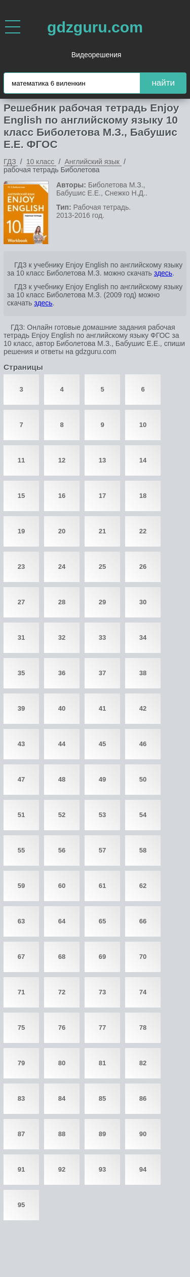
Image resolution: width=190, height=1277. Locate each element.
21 (102, 531)
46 (142, 744)
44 (61, 744)
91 (21, 1169)
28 (61, 602)
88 (61, 1134)
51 (21, 815)
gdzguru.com (95, 27)
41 (102, 708)
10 (142, 425)
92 (61, 1169)
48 (61, 779)
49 (102, 779)
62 (142, 885)
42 (142, 708)
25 (102, 566)
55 (21, 850)
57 (102, 850)
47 (21, 779)
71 (21, 992)
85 (102, 1098)
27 (21, 602)
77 (102, 1027)
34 (142, 637)
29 (102, 602)
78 (142, 1027)
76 (61, 1027)
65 (102, 921)
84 (61, 1098)
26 (142, 566)
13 (102, 460)
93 (102, 1169)
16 (61, 495)
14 (142, 460)
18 (142, 495)
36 (61, 673)
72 (61, 992)
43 (21, 744)
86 (142, 1098)
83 (21, 1098)
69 (102, 956)
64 (61, 921)
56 (61, 850)
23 (21, 566)
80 (61, 1063)
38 (142, 673)
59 (21, 885)
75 (21, 1027)
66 (142, 921)
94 (142, 1169)
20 (61, 531)
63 (21, 921)
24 (61, 566)
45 (102, 744)
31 (21, 637)
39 (21, 708)
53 (102, 815)
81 (102, 1063)
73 (102, 992)
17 (102, 495)
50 (142, 779)
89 (102, 1134)
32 (61, 637)
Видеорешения (96, 55)
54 (142, 815)
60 (61, 885)
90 (142, 1134)
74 (142, 992)
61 (102, 885)
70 (142, 956)
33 (102, 637)
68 (61, 956)
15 (21, 495)
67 (21, 956)
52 (61, 815)
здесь (163, 273)
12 (61, 460)
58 (142, 850)
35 (21, 673)
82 (142, 1063)
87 (21, 1134)
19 (21, 531)
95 (21, 1205)
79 (21, 1063)
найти (163, 83)
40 (61, 708)
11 (21, 460)
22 (142, 531)
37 (102, 673)
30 (142, 602)
